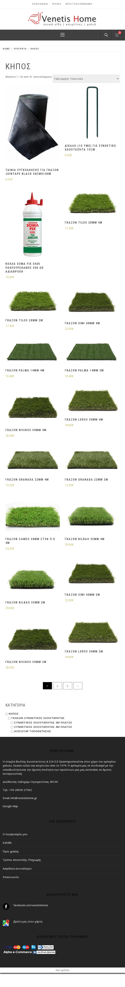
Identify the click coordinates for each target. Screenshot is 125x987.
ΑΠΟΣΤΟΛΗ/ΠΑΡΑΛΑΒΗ (79, 4)
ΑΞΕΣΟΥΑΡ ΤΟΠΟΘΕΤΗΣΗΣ (32, 731)
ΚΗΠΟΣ (14, 713)
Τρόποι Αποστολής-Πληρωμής (22, 860)
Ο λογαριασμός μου (15, 834)
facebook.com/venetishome (31, 905)
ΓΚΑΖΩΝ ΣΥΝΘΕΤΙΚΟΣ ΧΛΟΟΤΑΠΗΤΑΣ (38, 718)
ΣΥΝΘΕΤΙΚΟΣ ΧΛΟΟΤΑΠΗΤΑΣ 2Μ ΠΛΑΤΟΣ (43, 722)
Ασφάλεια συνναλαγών (17, 868)
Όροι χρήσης (11, 851)
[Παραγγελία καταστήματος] (86, 79)
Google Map (10, 806)
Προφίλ (56, 4)
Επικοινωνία (40, 4)
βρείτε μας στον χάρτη (28, 921)
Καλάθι (7, 842)
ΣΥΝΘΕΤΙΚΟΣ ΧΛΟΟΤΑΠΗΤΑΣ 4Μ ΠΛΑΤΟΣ (43, 727)
